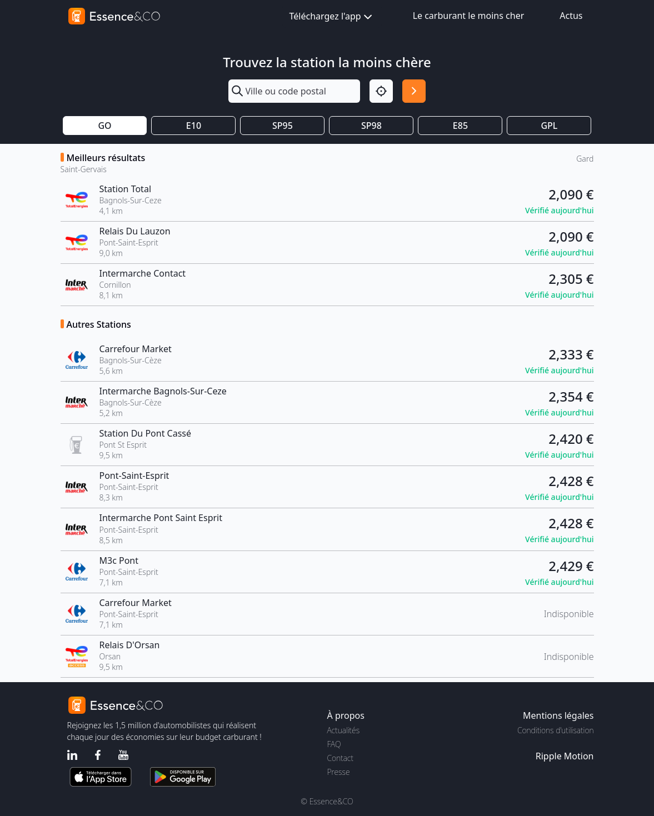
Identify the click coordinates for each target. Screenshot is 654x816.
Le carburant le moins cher (469, 15)
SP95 (282, 125)
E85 (460, 125)
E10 (193, 125)
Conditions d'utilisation (555, 730)
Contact (340, 758)
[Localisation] (381, 91)
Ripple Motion (565, 756)
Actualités (343, 730)
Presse (338, 772)
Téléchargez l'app (332, 17)
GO (104, 125)
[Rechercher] (414, 91)
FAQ (334, 744)
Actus (571, 15)
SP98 (371, 125)
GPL (549, 125)
